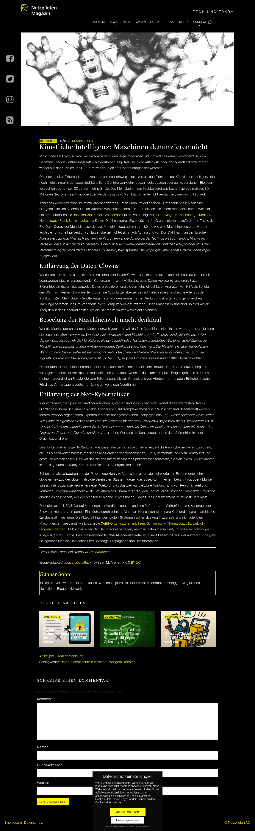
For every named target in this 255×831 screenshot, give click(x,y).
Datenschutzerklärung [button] (129, 826)
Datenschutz (48, 141)
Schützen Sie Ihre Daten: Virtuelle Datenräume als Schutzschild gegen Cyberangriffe (124, 635)
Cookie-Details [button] (111, 826)
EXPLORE (156, 22)
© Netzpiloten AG (237, 822)
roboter (129, 662)
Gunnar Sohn (83, 141)
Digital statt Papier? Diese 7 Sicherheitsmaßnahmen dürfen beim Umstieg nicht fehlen (65, 635)
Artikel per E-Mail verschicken (61, 656)
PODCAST (99, 22)
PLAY (170, 22)
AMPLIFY (183, 22)
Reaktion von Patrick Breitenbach (97, 215)
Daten (64, 662)
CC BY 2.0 (132, 562)
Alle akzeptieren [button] (127, 812)
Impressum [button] (145, 826)
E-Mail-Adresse (49, 765)
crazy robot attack (78, 562)
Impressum (13, 822)
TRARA (125, 22)
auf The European (96, 552)
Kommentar (47, 699)
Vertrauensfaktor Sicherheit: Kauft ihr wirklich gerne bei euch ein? (187, 637)
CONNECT (199, 22)
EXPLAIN (140, 22)
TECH (113, 22)
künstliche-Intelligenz (107, 662)
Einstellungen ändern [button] (127, 820)
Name (42, 747)
